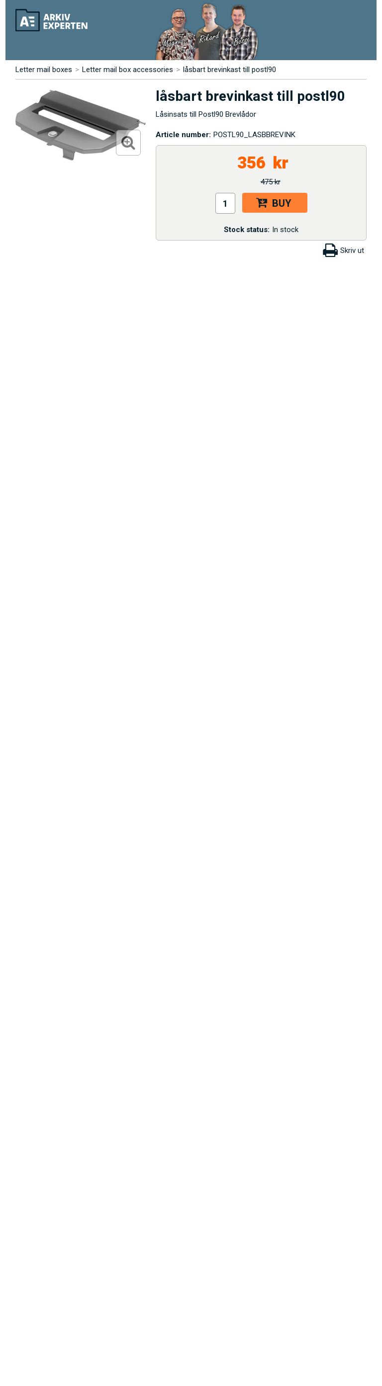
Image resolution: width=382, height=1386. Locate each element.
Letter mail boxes (43, 69)
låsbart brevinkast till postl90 (229, 69)
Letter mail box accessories (127, 69)
